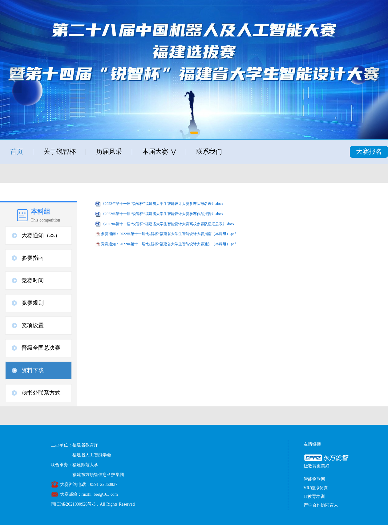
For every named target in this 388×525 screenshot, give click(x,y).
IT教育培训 (314, 496)
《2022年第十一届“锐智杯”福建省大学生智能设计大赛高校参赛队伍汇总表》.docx (167, 224)
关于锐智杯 (59, 151)
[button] (194, 133)
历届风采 (109, 151)
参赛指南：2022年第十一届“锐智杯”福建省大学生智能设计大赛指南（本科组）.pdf (168, 234)
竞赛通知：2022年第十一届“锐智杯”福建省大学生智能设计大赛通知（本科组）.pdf (168, 244)
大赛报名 (369, 151)
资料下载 (33, 370)
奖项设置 (33, 325)
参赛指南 (33, 258)
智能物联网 (314, 479)
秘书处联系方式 (41, 393)
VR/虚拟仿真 (316, 488)
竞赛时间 (33, 280)
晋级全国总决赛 (41, 348)
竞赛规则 (33, 303)
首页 (16, 151)
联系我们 (209, 151)
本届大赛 (159, 152)
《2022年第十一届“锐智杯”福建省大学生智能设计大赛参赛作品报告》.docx (162, 214)
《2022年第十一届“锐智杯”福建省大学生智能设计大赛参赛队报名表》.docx (162, 203)
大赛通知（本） (41, 235)
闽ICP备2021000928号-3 (73, 504)
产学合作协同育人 (321, 505)
